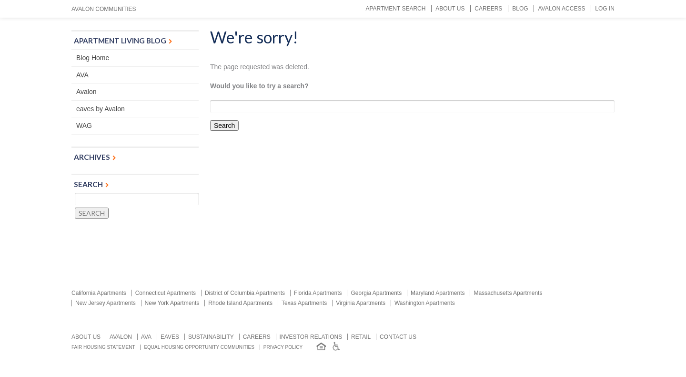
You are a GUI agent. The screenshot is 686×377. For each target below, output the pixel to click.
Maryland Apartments (437, 293)
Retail (361, 337)
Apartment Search (395, 8)
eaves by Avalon (100, 109)
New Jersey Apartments (105, 303)
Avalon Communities (103, 9)
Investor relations (311, 337)
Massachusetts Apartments (508, 293)
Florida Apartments (318, 293)
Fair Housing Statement (103, 347)
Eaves (170, 337)
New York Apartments (172, 303)
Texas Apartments (304, 303)
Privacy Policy (283, 347)
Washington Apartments (424, 303)
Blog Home (92, 58)
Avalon (86, 91)
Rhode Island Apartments (240, 303)
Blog (520, 8)
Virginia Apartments (360, 303)
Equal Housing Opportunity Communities (199, 347)
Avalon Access (561, 8)
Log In (605, 8)
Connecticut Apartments (165, 293)
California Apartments (98, 293)
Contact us (398, 337)
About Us (449, 8)
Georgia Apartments (376, 293)
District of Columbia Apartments (245, 293)
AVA (82, 75)
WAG (84, 125)
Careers (488, 8)
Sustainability (211, 337)
